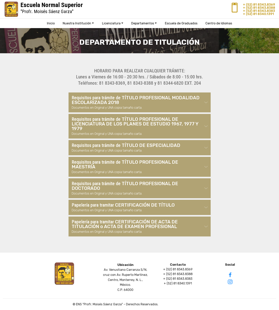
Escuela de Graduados (181, 23)
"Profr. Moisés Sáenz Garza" (51, 8)
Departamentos (142, 23)
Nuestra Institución (77, 23)
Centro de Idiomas (218, 23)
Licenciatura (111, 23)
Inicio (51, 23)
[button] (140, 102)
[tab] (140, 102)
